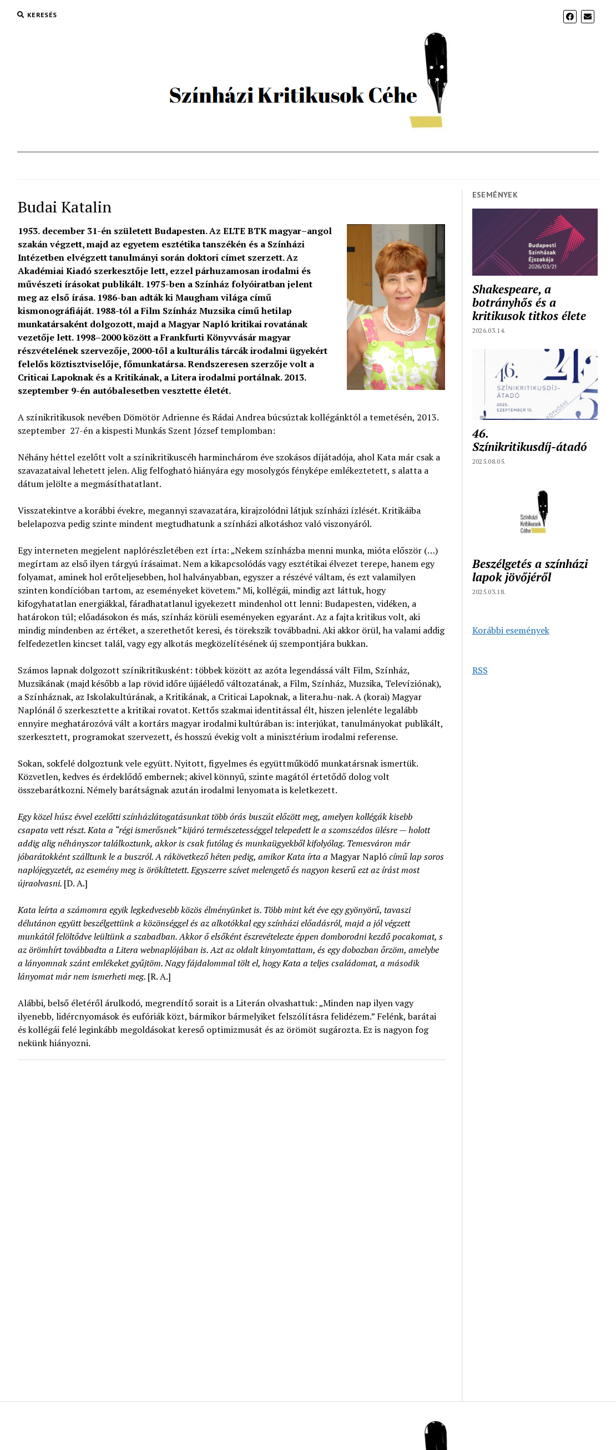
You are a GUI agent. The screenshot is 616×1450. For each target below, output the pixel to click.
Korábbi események (510, 630)
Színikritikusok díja (342, 165)
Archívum (414, 165)
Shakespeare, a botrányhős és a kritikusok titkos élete (529, 302)
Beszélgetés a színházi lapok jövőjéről (530, 570)
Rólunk (198, 165)
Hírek (242, 165)
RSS (480, 670)
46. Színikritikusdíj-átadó (529, 440)
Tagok (276, 165)
